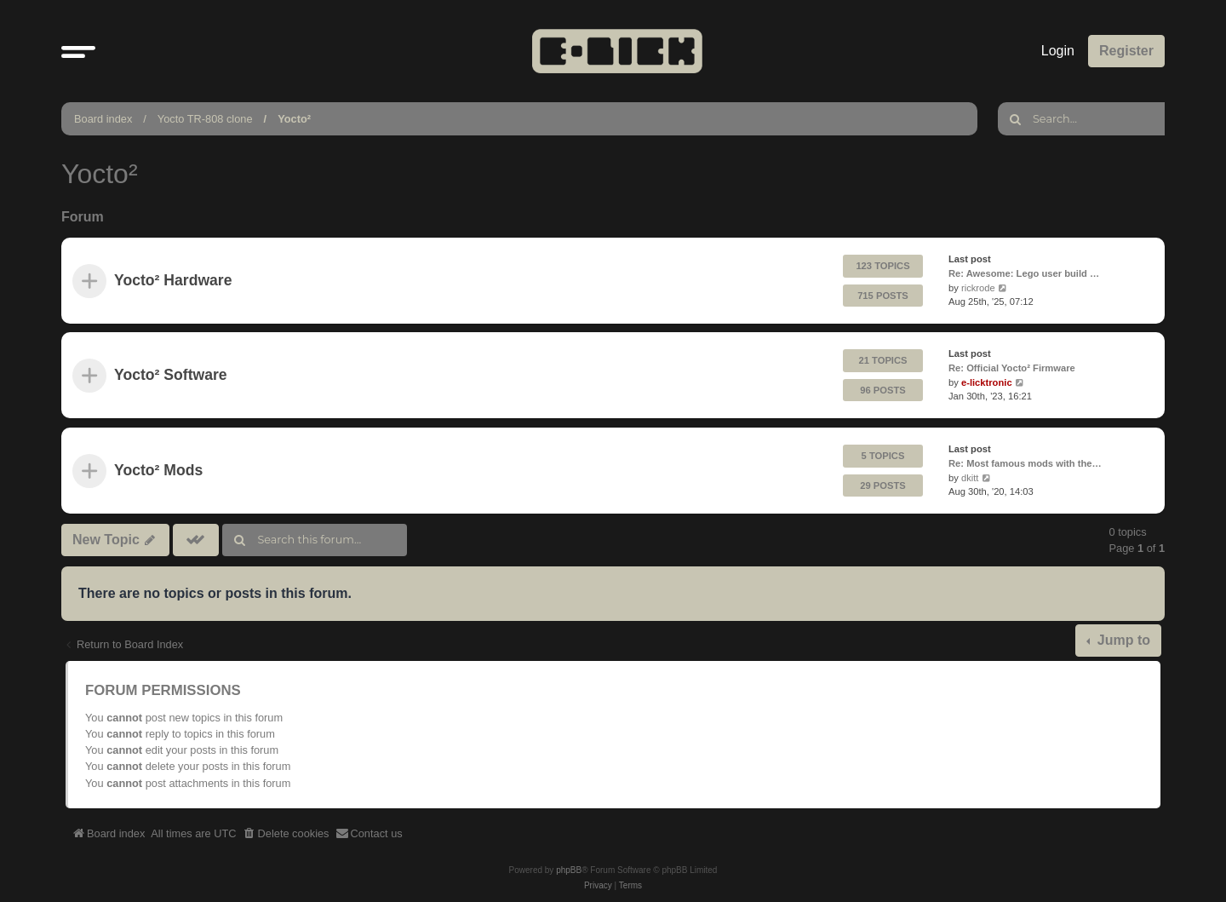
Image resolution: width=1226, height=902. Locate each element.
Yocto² (294, 118)
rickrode (978, 288)
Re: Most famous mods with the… (1025, 462)
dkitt (970, 477)
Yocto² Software (170, 375)
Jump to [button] (1121, 640)
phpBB (568, 870)
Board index (103, 118)
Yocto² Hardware (173, 281)
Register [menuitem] (1126, 50)
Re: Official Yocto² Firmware (1011, 368)
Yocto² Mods (158, 470)
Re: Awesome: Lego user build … (1023, 273)
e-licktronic (986, 382)
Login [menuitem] (1057, 50)
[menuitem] (286, 834)
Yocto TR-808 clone (205, 118)
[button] (78, 51)
